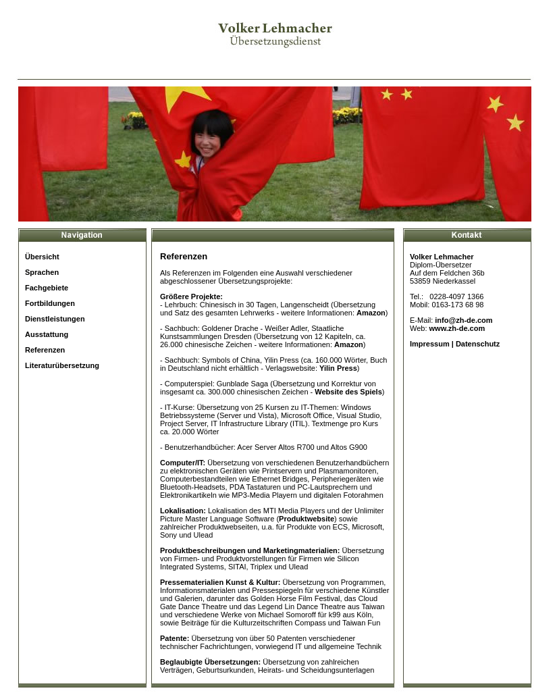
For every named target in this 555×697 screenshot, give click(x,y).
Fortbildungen (50, 303)
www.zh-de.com (457, 328)
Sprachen (42, 272)
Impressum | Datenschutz (455, 344)
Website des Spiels (348, 392)
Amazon (371, 313)
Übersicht (42, 257)
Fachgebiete (46, 288)
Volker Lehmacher (442, 257)
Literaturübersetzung (62, 365)
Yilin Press (338, 368)
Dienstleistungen (55, 319)
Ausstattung (46, 334)
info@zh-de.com (463, 320)
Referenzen (45, 350)
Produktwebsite (306, 519)
